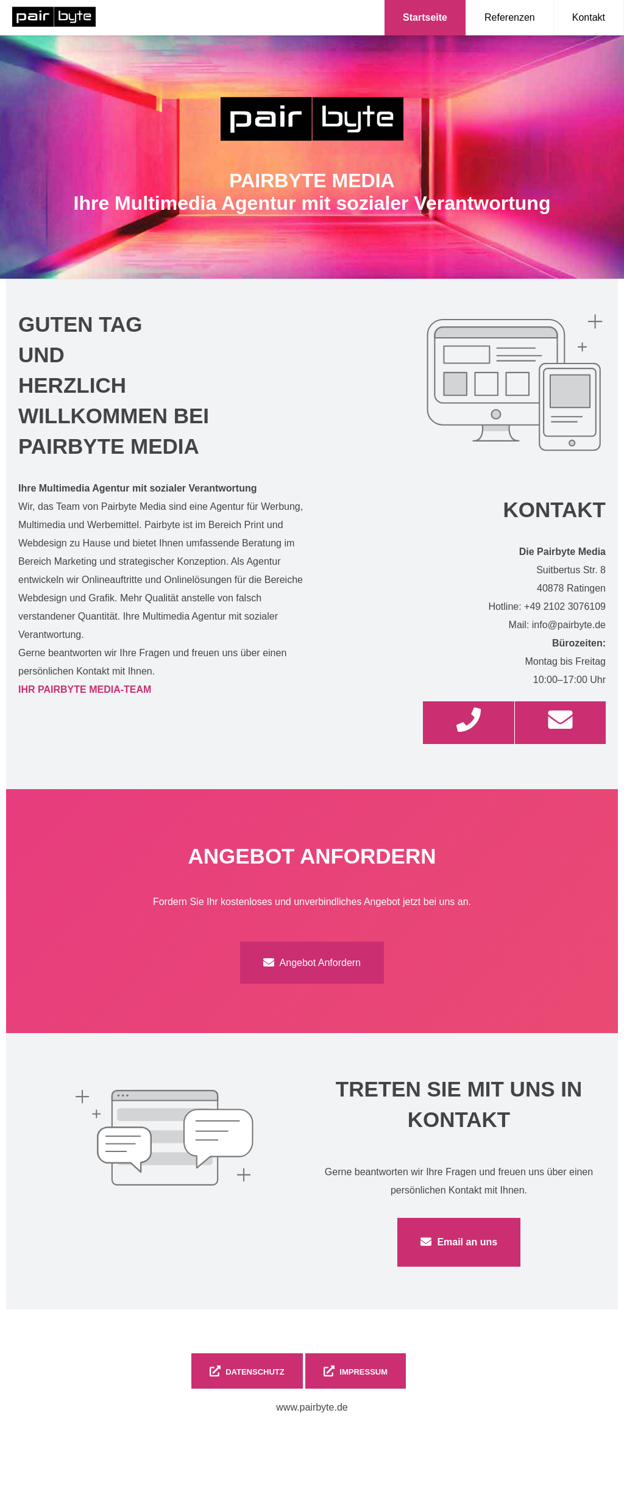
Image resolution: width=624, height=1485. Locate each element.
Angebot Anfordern (312, 962)
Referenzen (509, 17)
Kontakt (588, 17)
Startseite (425, 17)
